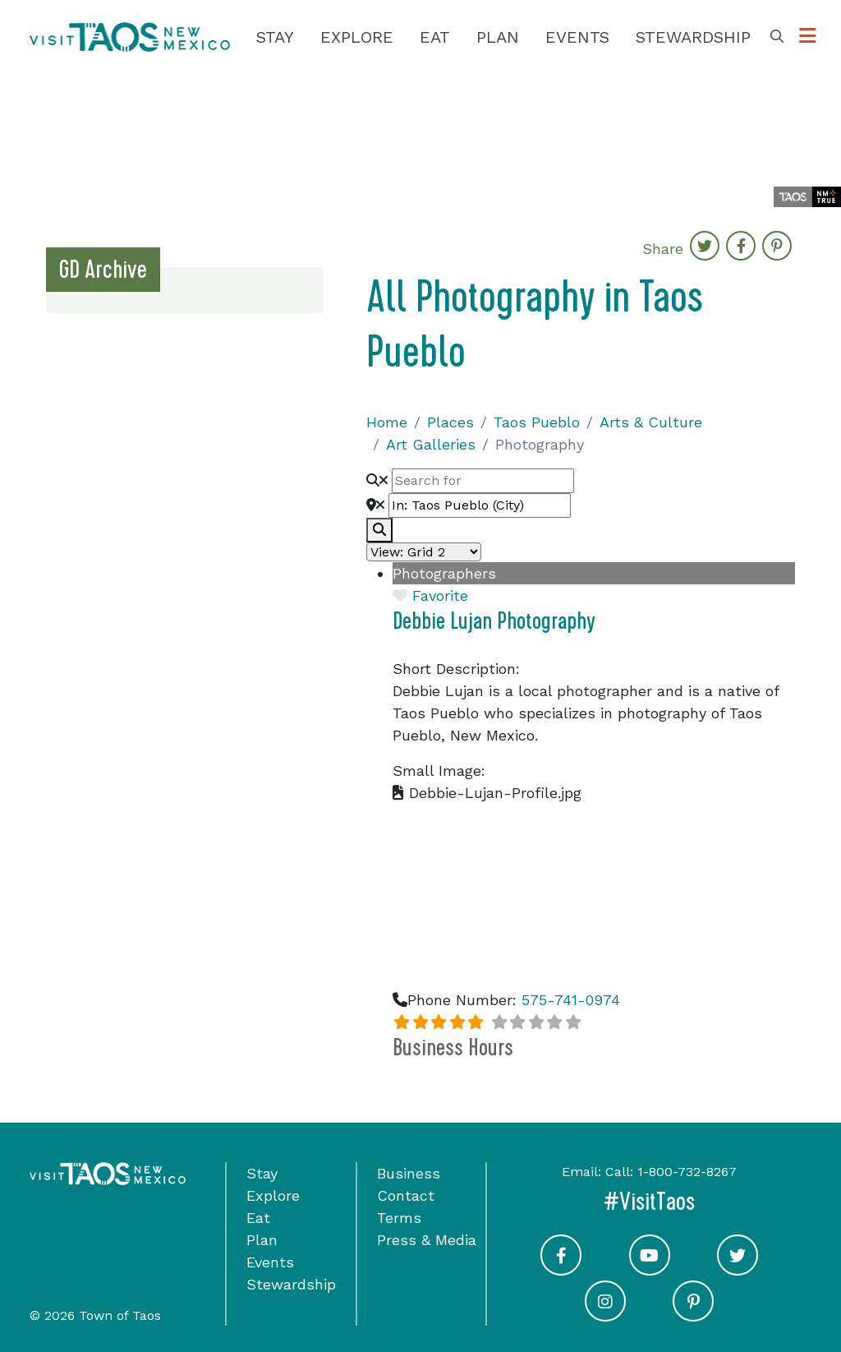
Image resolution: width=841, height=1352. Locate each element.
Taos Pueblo (537, 422)
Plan (497, 37)
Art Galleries (431, 444)
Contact (405, 1195)
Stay (275, 37)
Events (577, 37)
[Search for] (483, 480)
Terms (399, 1217)
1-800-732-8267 (687, 1171)
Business (408, 1173)
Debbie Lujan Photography (494, 621)
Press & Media (426, 1239)
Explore (356, 37)
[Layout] (423, 551)
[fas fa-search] (379, 530)
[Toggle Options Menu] (807, 36)
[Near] (479, 505)
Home (386, 422)
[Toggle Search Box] (777, 37)
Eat (435, 37)
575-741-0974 (571, 999)
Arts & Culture (651, 422)
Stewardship (693, 37)
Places (450, 422)
